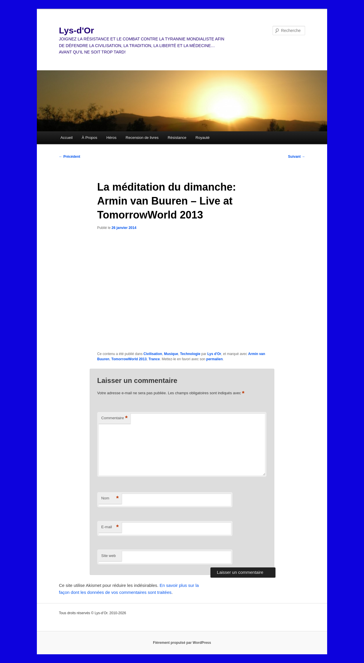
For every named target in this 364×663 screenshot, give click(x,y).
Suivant (296, 157)
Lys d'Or (214, 354)
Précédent (69, 157)
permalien (214, 359)
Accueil (66, 137)
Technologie (190, 354)
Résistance (177, 137)
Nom (110, 498)
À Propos (89, 137)
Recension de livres (142, 137)
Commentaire (114, 418)
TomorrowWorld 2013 (129, 359)
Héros (112, 137)
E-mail (110, 527)
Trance (154, 359)
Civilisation (152, 354)
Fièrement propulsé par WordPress (182, 643)
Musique (171, 354)
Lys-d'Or (76, 30)
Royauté (203, 137)
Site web (108, 555)
